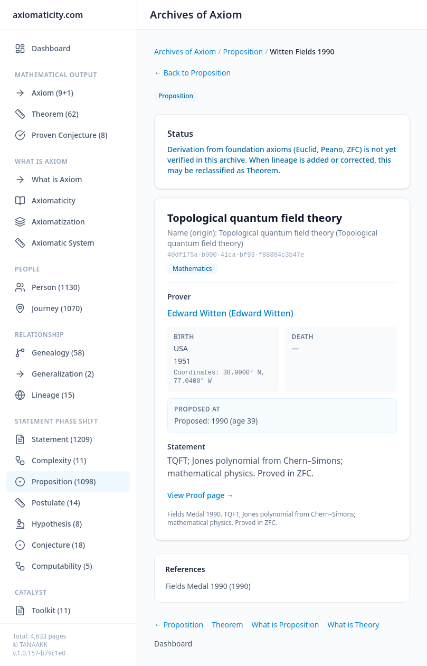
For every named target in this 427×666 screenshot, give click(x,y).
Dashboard (173, 644)
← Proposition (178, 625)
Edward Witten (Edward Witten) (230, 313)
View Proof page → (200, 495)
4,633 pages (49, 636)
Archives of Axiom (196, 14)
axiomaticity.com (48, 15)
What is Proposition (285, 625)
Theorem (227, 625)
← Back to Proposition (192, 73)
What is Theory (353, 625)
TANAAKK (34, 644)
